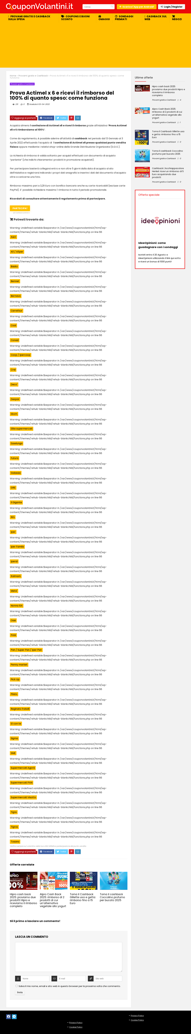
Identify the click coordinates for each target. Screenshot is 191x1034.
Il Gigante (16, 502)
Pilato (14, 694)
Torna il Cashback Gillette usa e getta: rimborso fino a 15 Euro (83, 898)
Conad (15, 340)
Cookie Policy (75, 1027)
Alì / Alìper (17, 251)
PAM (13, 635)
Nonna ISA (17, 605)
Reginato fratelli (20, 709)
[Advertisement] (95, 45)
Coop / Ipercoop (20, 355)
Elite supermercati (21, 428)
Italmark (16, 576)
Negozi (177, 18)
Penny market (19, 664)
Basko (14, 266)
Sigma (14, 738)
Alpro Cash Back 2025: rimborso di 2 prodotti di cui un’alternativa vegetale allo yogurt (53, 900)
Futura (14, 458)
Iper (13, 532)
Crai (13, 369)
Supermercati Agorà (23, 768)
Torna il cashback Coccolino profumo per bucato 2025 (112, 897)
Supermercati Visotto (23, 797)
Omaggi (104, 18)
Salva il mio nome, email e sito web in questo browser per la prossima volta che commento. (70, 986)
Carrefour (16, 310)
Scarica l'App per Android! (136, 6)
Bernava (16, 296)
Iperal (14, 561)
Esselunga (16, 443)
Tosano (15, 841)
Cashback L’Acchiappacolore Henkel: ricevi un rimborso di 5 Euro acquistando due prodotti (168, 173)
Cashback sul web (155, 18)
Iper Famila (17, 546)
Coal (13, 325)
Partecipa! (21, 209)
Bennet (15, 281)
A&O (13, 237)
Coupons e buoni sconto (75, 18)
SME (13, 753)
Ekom (14, 414)
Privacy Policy (75, 1022)
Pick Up (15, 679)
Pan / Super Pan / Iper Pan (26, 650)
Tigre (14, 812)
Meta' (14, 591)
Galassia (16, 473)
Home (13, 75)
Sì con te (16, 723)
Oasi (13, 620)
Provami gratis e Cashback (33, 75)
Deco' (14, 384)
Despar (15, 399)
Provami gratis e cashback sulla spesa (29, 18)
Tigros (14, 827)
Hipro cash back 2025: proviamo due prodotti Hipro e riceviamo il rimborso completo (23, 900)
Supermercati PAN (21, 782)
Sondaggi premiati (124, 18)
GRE (13, 487)
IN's (13, 517)
